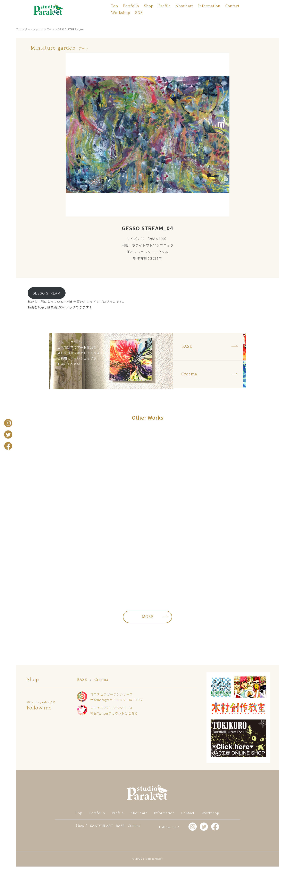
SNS (139, 13)
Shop (148, 6)
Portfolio (131, 6)
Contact (232, 6)
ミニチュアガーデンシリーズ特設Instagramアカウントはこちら (116, 700)
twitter (8, 434)
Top (114, 6)
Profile (164, 6)
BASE (82, 682)
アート (50, 29)
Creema (101, 682)
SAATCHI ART (101, 828)
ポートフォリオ (34, 29)
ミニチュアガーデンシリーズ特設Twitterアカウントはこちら (114, 713)
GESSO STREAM (46, 293)
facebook (8, 446)
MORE (147, 619)
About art (184, 6)
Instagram (8, 423)
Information (209, 6)
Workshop (120, 13)
